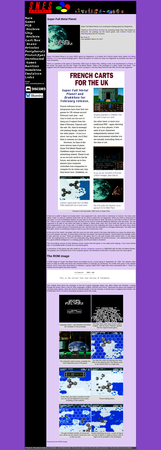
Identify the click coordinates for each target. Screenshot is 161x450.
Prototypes (35, 55)
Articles (32, 47)
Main (29, 18)
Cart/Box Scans (33, 42)
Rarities (32, 66)
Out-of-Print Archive (97, 30)
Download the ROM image (57, 442)
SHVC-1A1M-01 (62, 291)
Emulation (33, 73)
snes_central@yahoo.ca (34, 83)
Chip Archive (32, 34)
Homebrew (33, 70)
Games (30, 22)
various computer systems (91, 249)
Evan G (87, 37)
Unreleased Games (34, 60)
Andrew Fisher (126, 32)
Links (29, 77)
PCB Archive (32, 27)
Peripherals (35, 51)
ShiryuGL (84, 32)
